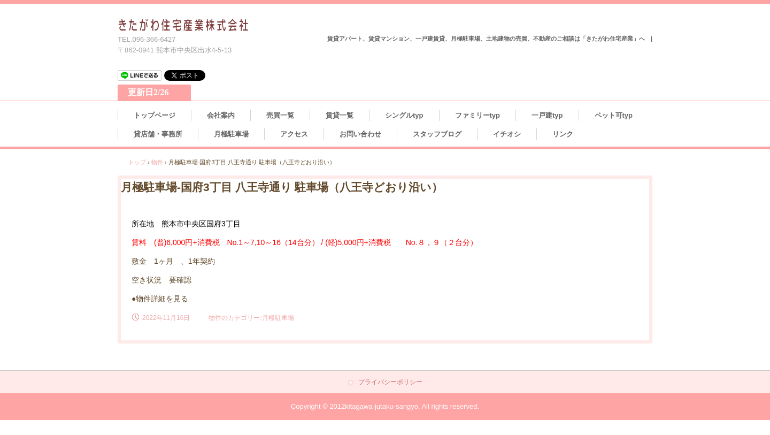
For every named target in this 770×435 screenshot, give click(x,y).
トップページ (154, 115)
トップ (137, 162)
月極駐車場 (231, 134)
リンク (562, 134)
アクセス (294, 134)
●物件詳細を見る (160, 298)
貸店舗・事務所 (158, 134)
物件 (157, 162)
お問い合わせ (360, 134)
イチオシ (507, 134)
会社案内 (221, 115)
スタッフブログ (437, 134)
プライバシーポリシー (390, 382)
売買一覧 (280, 115)
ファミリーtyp (477, 115)
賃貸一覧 (339, 115)
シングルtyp (404, 115)
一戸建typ (547, 115)
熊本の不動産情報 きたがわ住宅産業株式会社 (184, 25)
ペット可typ (614, 115)
